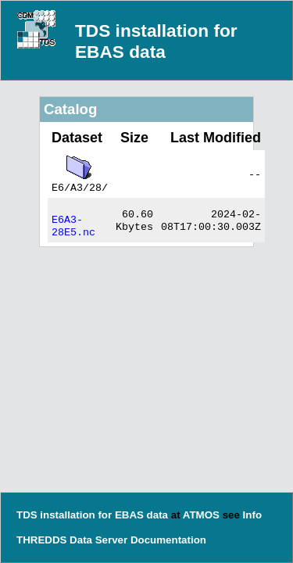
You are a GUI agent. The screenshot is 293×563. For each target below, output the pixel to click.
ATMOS (201, 515)
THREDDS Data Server (71, 540)
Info (252, 515)
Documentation (168, 540)
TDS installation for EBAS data (156, 41)
